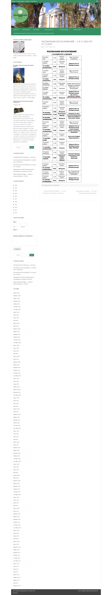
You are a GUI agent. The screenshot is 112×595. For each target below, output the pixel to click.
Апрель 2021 (16, 442)
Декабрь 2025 (16, 301)
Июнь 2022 (16, 403)
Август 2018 (16, 530)
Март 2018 (16, 544)
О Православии (63, 29)
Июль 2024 (16, 348)
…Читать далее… (31, 97)
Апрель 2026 (16, 293)
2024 (16, 190)
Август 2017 (16, 563)
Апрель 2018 (16, 541)
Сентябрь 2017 (17, 561)
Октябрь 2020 (16, 458)
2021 (16, 199)
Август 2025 (16, 312)
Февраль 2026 (16, 295)
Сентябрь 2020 (17, 461)
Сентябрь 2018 (17, 527)
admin (44, 47)
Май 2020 (15, 472)
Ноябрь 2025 (16, 304)
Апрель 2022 (16, 409)
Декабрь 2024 (16, 334)
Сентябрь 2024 (17, 342)
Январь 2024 (16, 364)
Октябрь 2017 (16, 558)
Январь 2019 (16, 516)
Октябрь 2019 (16, 492)
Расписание (26, 29)
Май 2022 (15, 406)
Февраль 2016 (16, 585)
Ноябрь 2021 (16, 422)
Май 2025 (15, 320)
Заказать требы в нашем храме (22, 39)
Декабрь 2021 (16, 420)
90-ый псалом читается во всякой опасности (23, 101)
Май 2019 (15, 505)
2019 (16, 204)
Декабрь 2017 (16, 552)
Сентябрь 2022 (17, 395)
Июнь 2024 (16, 351)
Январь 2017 (16, 580)
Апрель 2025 (16, 323)
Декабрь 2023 (16, 367)
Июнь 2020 (16, 469)
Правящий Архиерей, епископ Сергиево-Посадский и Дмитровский (33, 33)
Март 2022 (16, 411)
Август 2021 (16, 431)
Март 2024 (16, 359)
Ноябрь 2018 (16, 522)
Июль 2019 (16, 500)
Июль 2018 (16, 533)
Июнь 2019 (16, 503)
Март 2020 (16, 478)
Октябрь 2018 (16, 525)
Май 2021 (15, 439)
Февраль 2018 (16, 547)
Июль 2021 (16, 433)
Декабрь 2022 (16, 392)
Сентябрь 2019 (17, 494)
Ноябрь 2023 (16, 370)
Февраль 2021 (16, 447)
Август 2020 (16, 464)
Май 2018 (15, 538)
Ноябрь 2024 (16, 337)
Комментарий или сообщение (23, 236)
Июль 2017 (16, 566)
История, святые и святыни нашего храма (23, 66)
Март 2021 (16, 445)
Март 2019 (16, 511)
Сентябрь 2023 (17, 375)
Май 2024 (15, 353)
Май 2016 (15, 583)
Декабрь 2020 (16, 453)
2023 (16, 193)
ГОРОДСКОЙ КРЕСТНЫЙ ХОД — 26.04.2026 (24, 157)
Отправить (17, 249)
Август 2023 (16, 378)
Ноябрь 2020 (16, 456)
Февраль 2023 (16, 389)
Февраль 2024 (16, 362)
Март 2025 (16, 326)
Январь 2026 (16, 298)
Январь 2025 (16, 331)
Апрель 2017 (16, 574)
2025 (16, 188)
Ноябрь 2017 (16, 555)
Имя (15, 222)
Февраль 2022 (16, 414)
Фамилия (23, 226)
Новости (16, 29)
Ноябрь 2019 (16, 489)
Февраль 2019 (16, 514)
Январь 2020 (16, 483)
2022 (16, 196)
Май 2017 (15, 572)
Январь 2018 (16, 549)
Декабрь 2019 (16, 486)
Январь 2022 (16, 417)
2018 (16, 207)
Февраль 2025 (16, 329)
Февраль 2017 (16, 577)
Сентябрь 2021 (17, 428)
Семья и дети (77, 29)
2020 (16, 201)
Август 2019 (16, 497)
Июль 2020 (16, 467)
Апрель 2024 (16, 356)
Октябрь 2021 (16, 425)
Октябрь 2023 (16, 373)
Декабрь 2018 (16, 519)
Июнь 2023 (16, 384)
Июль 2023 (16, 381)
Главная (45, 185)
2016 (16, 212)
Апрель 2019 (16, 508)
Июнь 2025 (16, 317)
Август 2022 (16, 398)
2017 (16, 210)
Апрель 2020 (16, 475)
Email (15, 230)
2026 (16, 185)
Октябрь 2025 (16, 306)
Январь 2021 (16, 450)
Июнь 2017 (16, 569)
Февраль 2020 (16, 480)
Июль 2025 (16, 315)
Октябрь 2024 (16, 340)
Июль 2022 (16, 400)
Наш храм (36, 29)
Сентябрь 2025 (17, 309)
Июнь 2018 (16, 536)
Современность (49, 29)
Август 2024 (16, 345)
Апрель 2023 (16, 387)
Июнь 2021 (16, 436)
